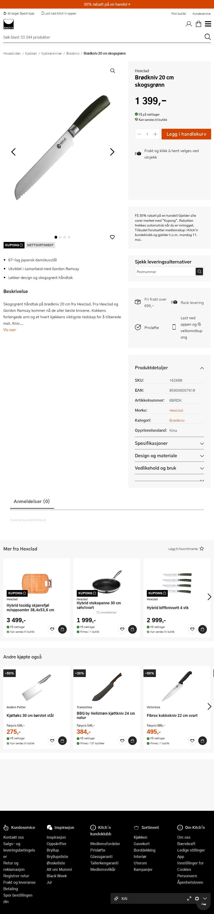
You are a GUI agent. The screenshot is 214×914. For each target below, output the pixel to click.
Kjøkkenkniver (51, 53)
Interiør (140, 856)
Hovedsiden (12, 53)
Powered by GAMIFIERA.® (28, 520)
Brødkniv (72, 53)
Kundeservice (202, 13)
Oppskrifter (56, 843)
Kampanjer (143, 869)
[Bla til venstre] (13, 151)
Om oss (183, 837)
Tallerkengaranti (104, 863)
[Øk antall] (155, 134)
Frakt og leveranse (19, 882)
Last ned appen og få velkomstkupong (191, 327)
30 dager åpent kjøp (18, 13)
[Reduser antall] (139, 134)
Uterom (140, 863)
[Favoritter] (52, 629)
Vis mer (9, 329)
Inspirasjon (56, 837)
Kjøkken (31, 53)
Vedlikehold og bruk (155, 467)
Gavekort (142, 843)
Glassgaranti (101, 856)
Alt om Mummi (59, 869)
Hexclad (142, 70)
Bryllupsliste (57, 856)
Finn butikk (178, 13)
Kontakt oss (13, 837)
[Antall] (147, 134)
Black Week (57, 875)
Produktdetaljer (151, 367)
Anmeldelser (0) (32, 501)
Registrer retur (16, 875)
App (180, 856)
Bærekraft (186, 843)
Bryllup (53, 850)
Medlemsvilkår (103, 869)
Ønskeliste (56, 863)
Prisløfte (151, 327)
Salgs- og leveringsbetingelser (19, 850)
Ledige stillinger (191, 850)
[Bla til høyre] (111, 151)
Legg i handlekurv (186, 133)
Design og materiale (156, 455)
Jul (49, 882)
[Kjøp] (62, 629)
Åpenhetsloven (190, 882)
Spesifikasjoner (151, 443)
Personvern (187, 875)
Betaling (10, 888)
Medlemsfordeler (105, 843)
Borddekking (144, 850)
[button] (112, 237)
